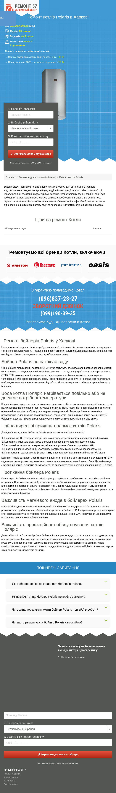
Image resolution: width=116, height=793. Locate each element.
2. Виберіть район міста (23, 122)
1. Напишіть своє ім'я (21, 108)
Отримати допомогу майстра (31, 153)
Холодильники (11, 777)
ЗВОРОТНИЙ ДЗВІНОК (58, 306)
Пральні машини (12, 774)
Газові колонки (11, 784)
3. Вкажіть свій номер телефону (28, 136)
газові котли (9, 781)
